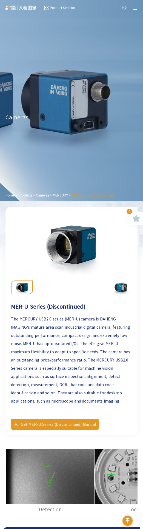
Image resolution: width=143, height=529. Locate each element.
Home (10, 195)
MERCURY (60, 195)
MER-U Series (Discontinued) (93, 195)
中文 (124, 7)
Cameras (42, 195)
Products (25, 195)
